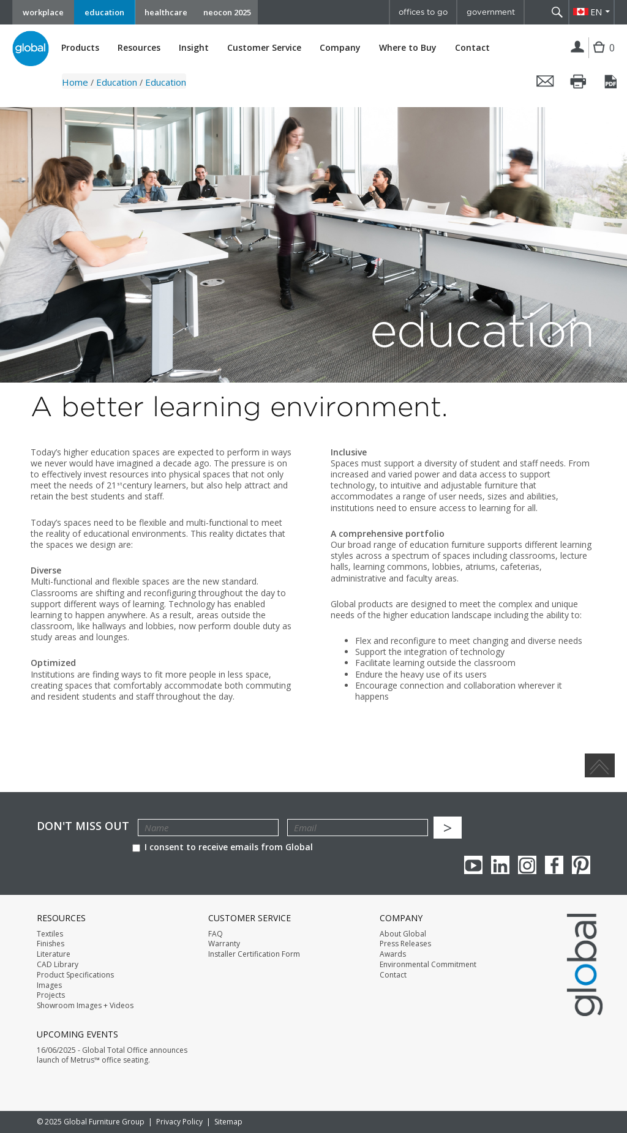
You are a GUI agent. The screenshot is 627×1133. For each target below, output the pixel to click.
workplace (43, 12)
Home (75, 82)
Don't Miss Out (83, 826)
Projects (51, 995)
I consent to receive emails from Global (222, 847)
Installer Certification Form (254, 954)
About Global (403, 934)
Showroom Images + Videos (85, 1006)
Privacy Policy (179, 1121)
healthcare (166, 12)
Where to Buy (408, 47)
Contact (472, 47)
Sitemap (228, 1121)
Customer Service (264, 47)
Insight (194, 47)
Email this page (545, 81)
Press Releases (405, 944)
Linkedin (500, 865)
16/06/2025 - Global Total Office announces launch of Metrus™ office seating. (112, 1055)
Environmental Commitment (428, 965)
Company (340, 47)
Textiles (50, 934)
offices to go (423, 12)
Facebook (554, 865)
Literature (53, 954)
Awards (393, 954)
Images (49, 985)
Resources (139, 47)
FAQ (215, 934)
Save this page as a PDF (612, 81)
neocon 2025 (227, 12)
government (491, 12)
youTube (473, 865)
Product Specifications (75, 975)
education (104, 12)
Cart (600, 56)
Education (116, 82)
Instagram (527, 865)
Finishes (50, 944)
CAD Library (57, 965)
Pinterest (581, 865)
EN (596, 12)
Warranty (224, 944)
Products (80, 47)
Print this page (578, 81)
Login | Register (577, 47)
